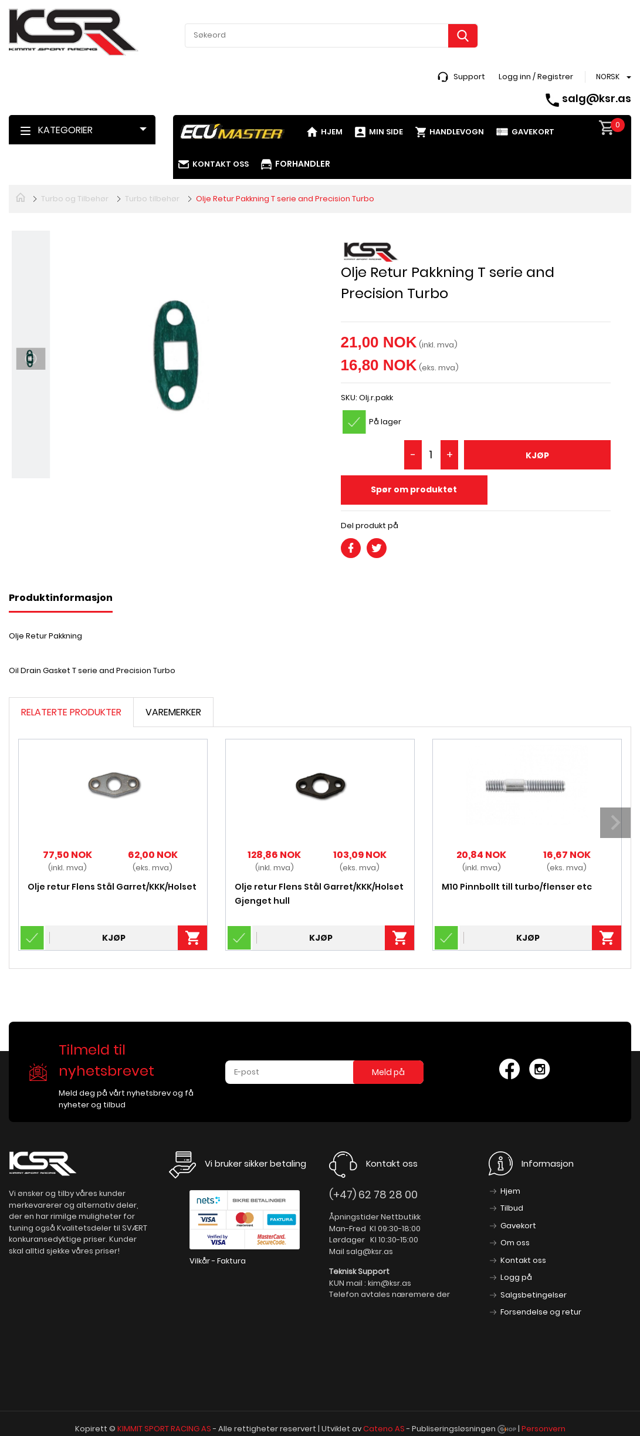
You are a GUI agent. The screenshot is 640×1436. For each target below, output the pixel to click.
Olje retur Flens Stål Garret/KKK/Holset (112, 887)
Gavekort (533, 131)
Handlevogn (456, 131)
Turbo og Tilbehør (75, 198)
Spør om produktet (414, 489)
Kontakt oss (220, 164)
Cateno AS (384, 1428)
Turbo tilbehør (152, 198)
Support (469, 76)
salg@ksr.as (596, 98)
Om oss (515, 1242)
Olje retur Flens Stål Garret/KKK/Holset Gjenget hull (319, 894)
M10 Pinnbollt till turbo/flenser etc (517, 887)
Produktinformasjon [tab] (61, 597)
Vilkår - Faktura (217, 1260)
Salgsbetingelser (533, 1294)
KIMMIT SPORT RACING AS (164, 1428)
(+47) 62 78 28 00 (373, 1194)
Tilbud (511, 1208)
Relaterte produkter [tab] (71, 712)
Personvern (543, 1428)
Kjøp (537, 455)
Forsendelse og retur (540, 1311)
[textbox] (331, 35)
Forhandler (302, 164)
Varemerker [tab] (173, 712)
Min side (386, 131)
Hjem (332, 131)
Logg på (516, 1277)
